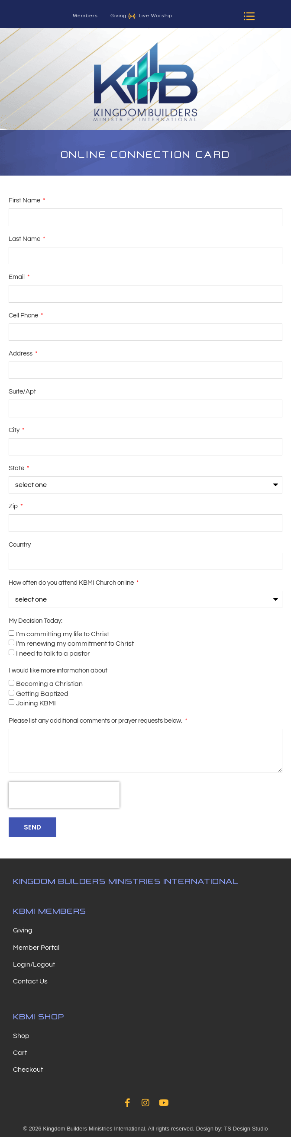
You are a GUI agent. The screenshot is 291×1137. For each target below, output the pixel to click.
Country (20, 544)
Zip (14, 506)
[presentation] (64, 795)
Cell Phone (24, 315)
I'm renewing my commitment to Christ (75, 643)
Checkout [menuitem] (28, 1069)
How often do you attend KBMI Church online (72, 583)
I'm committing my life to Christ (62, 634)
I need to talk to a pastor (53, 653)
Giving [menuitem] (22, 930)
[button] (249, 16)
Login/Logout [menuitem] (34, 964)
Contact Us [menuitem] (30, 981)
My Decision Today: (35, 621)
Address (21, 353)
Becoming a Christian (49, 683)
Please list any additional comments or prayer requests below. (96, 720)
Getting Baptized (42, 693)
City (15, 430)
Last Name (25, 239)
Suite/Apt (22, 391)
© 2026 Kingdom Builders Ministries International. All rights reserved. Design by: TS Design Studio (145, 1128)
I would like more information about (58, 670)
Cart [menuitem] (20, 1052)
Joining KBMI (36, 703)
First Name (25, 200)
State (17, 468)
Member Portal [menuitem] (36, 947)
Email (17, 277)
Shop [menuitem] (21, 1035)
